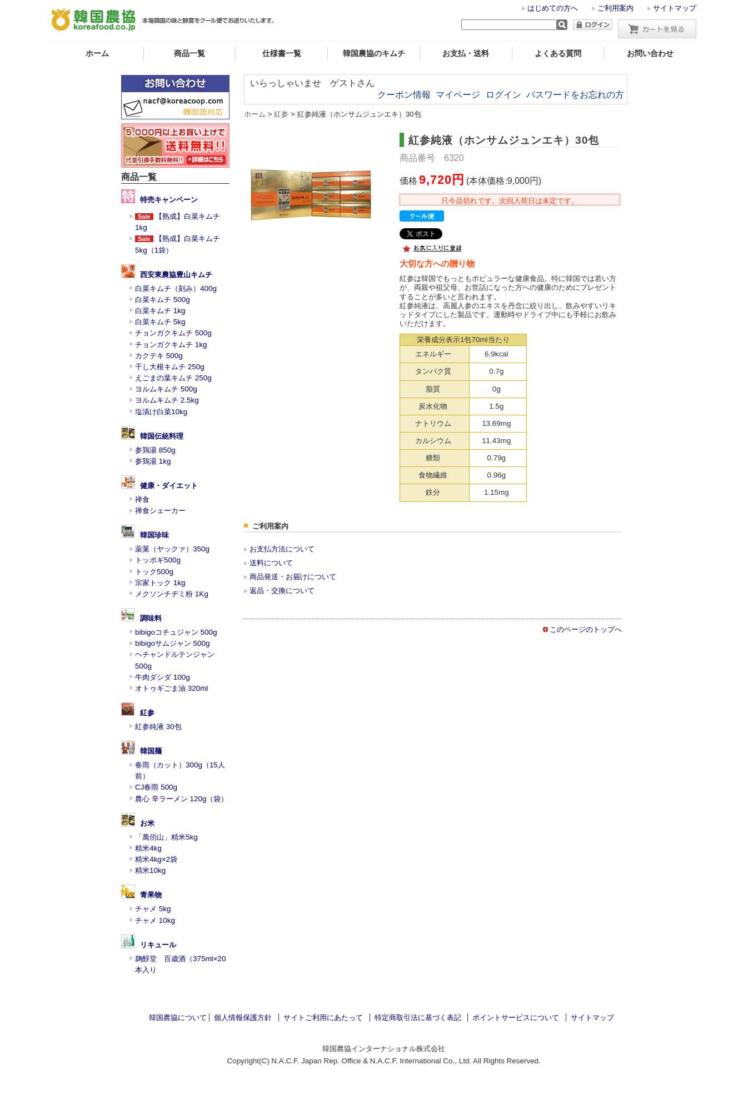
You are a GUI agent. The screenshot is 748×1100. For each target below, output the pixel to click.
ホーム (97, 53)
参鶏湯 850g (155, 450)
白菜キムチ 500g (162, 299)
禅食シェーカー (160, 510)
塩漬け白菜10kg (161, 412)
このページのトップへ (586, 629)
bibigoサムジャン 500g (172, 643)
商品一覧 (189, 53)
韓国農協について (178, 1017)
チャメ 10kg (155, 920)
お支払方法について (282, 549)
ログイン (503, 94)
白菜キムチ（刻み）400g (176, 288)
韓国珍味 (154, 535)
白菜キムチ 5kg (160, 322)
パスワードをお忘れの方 (575, 94)
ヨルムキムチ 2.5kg (167, 400)
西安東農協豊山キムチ (176, 274)
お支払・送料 (465, 53)
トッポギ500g (158, 560)
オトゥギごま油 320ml (171, 688)
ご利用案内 (615, 8)
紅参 (147, 713)
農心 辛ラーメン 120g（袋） (181, 799)
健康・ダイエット (169, 485)
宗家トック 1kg (160, 583)
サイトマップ (674, 8)
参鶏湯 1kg (153, 461)
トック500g (154, 571)
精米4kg (148, 848)
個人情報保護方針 (243, 1017)
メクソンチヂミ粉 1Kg (171, 594)
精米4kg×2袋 (156, 859)
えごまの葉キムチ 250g (173, 378)
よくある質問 (558, 53)
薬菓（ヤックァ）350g (172, 549)
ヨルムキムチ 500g (166, 389)
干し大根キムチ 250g (170, 367)
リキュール (158, 945)
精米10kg (150, 870)
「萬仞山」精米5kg (166, 837)
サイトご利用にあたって (323, 1017)
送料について (271, 563)
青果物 (151, 895)
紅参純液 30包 (158, 726)
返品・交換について (282, 590)
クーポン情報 (404, 94)
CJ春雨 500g (156, 787)
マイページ (458, 94)
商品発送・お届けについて (293, 576)
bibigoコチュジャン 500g (176, 632)
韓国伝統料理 (161, 436)
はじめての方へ (552, 8)
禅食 (142, 499)
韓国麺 (151, 751)
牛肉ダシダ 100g (162, 677)
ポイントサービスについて (515, 1017)
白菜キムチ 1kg (160, 311)
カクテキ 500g (159, 355)
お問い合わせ (650, 53)
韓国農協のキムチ (374, 53)
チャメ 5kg (153, 909)
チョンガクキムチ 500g (173, 333)
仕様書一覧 (281, 53)
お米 (147, 823)
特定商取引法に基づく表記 (418, 1017)
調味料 (151, 618)
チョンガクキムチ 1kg (171, 344)
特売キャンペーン (169, 199)
